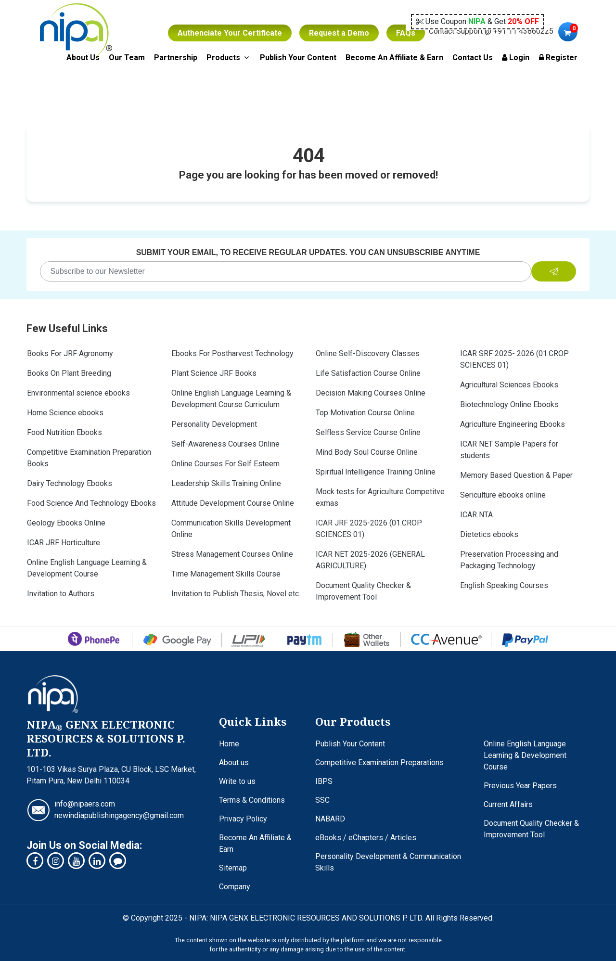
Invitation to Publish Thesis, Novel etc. (235, 593)
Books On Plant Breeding (69, 373)
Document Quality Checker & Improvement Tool (363, 591)
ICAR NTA (476, 514)
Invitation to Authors (60, 593)
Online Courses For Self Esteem (225, 463)
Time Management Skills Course (226, 573)
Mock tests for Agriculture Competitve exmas (380, 497)
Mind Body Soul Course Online (367, 452)
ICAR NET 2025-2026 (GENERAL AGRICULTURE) (370, 560)
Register (558, 57)
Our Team (127, 57)
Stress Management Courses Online (232, 554)
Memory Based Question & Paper (516, 475)
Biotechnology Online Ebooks (509, 404)
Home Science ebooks (65, 412)
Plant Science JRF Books (214, 373)
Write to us (237, 781)
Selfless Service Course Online (368, 432)
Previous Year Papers (520, 785)
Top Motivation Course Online (365, 412)
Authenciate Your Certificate (230, 33)
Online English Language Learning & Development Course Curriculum (231, 398)
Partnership (175, 57)
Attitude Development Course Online (232, 503)
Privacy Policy (243, 818)
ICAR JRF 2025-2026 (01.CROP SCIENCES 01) (369, 528)
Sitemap (233, 867)
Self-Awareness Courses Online (225, 443)
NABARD (330, 818)
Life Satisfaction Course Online (368, 373)
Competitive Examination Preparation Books (89, 458)
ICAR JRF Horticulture (63, 542)
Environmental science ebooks (78, 392)
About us (234, 762)
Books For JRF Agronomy (70, 353)
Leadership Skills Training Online (226, 483)
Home (229, 743)
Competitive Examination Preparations (379, 762)
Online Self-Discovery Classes (368, 353)
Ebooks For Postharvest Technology (232, 353)
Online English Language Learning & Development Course (87, 568)
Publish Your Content (298, 57)
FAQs (405, 33)
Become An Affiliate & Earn (394, 57)
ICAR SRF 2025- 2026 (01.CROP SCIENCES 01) (514, 359)
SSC (322, 800)
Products (228, 57)
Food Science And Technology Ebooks (91, 503)
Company (234, 886)
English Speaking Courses (504, 585)
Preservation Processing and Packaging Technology (509, 560)
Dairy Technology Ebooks (69, 483)
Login (515, 57)
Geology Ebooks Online (66, 522)
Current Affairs (508, 804)
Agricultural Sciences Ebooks (509, 384)
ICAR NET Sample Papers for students (509, 449)
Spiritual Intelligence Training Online (376, 471)
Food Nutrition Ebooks (64, 432)
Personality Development (214, 424)
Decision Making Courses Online (370, 392)
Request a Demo (339, 33)
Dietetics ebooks (489, 534)
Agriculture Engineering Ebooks (512, 424)
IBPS (324, 781)
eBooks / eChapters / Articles (365, 837)
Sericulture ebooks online (503, 495)
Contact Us (472, 57)
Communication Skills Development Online (231, 528)
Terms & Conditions (252, 800)
